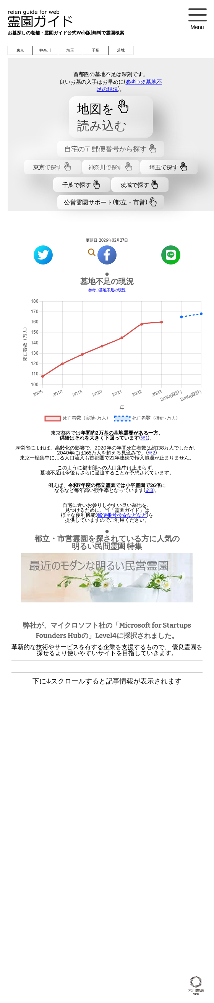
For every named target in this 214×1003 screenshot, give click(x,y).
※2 (151, 453)
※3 (149, 490)
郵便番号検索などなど (122, 515)
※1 (144, 438)
